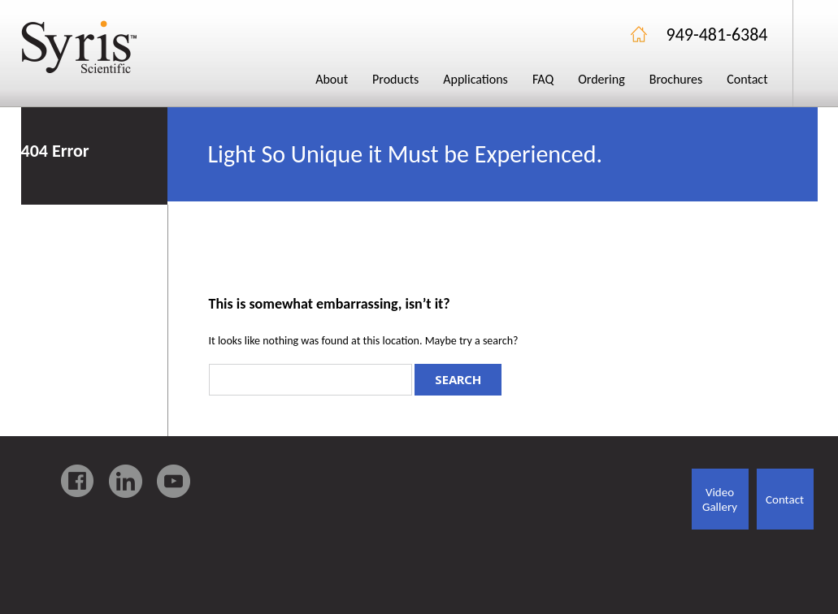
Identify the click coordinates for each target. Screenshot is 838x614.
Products (395, 79)
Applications (475, 79)
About (331, 79)
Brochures (676, 79)
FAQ (543, 79)
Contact (747, 79)
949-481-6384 (717, 34)
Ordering (601, 79)
